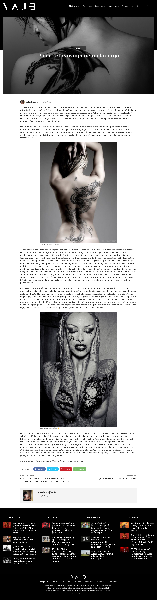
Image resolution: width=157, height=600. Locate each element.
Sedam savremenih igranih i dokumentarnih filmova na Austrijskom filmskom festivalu (103, 542)
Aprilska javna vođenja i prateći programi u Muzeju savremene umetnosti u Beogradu (63, 541)
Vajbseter (78, 48)
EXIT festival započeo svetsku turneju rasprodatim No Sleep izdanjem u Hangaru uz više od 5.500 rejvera (142, 554)
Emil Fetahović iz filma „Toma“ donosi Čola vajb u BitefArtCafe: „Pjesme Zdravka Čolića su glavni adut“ (24, 528)
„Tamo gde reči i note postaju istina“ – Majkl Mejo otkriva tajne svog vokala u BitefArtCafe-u (24, 550)
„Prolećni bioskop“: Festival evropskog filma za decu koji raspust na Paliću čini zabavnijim (102, 528)
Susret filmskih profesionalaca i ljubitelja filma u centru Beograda (44, 480)
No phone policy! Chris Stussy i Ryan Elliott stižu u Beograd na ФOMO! (142, 527)
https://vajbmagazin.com (46, 496)
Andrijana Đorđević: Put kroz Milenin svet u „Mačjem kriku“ (24, 560)
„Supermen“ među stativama (118, 478)
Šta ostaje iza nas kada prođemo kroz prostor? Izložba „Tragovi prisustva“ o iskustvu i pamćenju (63, 528)
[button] (138, 6)
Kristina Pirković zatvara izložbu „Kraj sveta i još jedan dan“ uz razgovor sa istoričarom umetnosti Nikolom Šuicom (64, 555)
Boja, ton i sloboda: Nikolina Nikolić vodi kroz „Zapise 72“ (23, 539)
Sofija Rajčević (32, 102)
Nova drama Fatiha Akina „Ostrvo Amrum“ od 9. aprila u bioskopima (102, 555)
